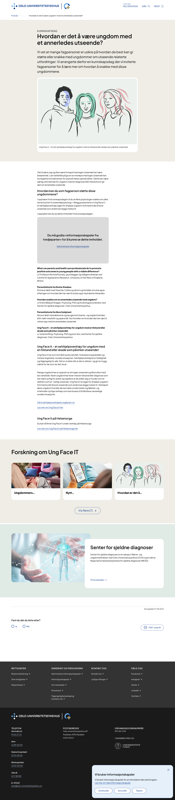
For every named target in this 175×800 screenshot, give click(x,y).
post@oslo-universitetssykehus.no (26, 786)
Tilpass (139, 790)
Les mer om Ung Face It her (50, 407)
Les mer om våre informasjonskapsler (113, 782)
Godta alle (103, 790)
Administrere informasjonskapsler (73, 246)
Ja (16, 647)
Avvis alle (122, 790)
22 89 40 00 (17, 745)
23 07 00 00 (17, 765)
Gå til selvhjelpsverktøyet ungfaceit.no (56, 402)
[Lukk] (168, 770)
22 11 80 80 (16, 776)
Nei (28, 647)
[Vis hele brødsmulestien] (23, 15)
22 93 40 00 (17, 755)
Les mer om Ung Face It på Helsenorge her (57, 428)
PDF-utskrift (155, 648)
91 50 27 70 (16, 734)
